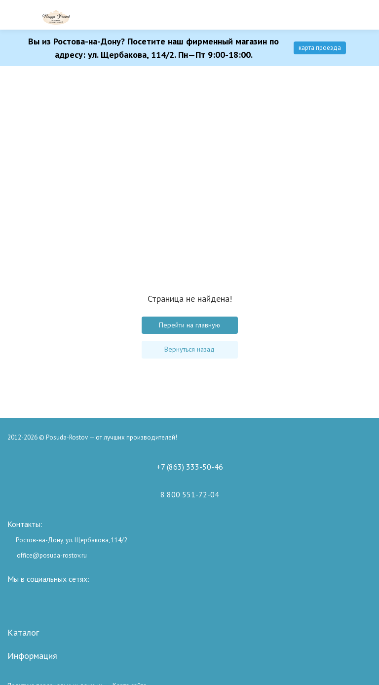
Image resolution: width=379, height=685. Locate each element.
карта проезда (320, 47)
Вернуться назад (189, 349)
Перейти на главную (189, 325)
